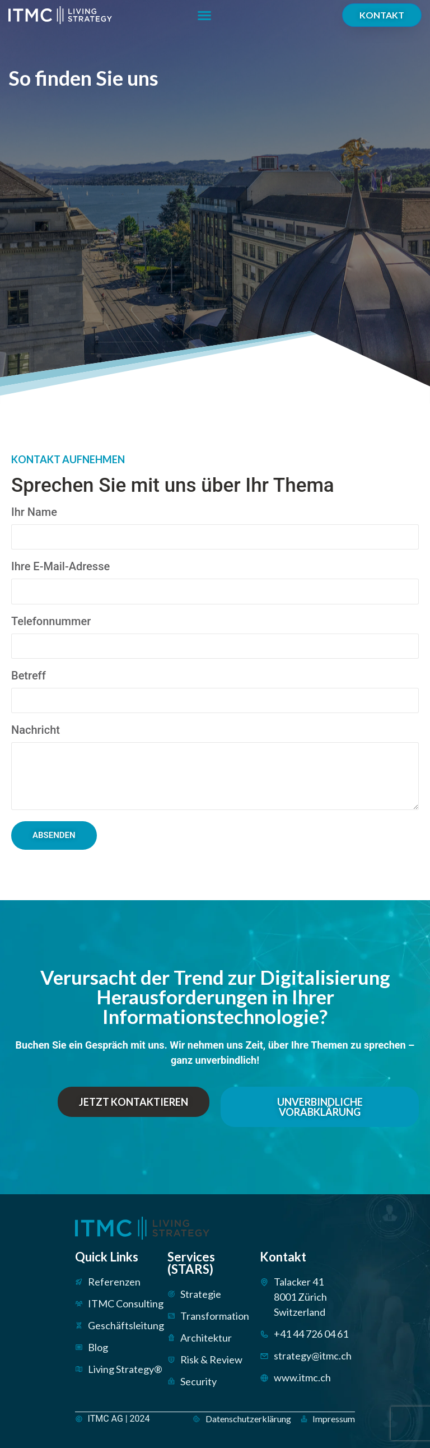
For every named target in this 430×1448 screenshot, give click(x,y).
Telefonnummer (51, 622)
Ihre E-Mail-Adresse (60, 567)
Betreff (28, 676)
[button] (204, 15)
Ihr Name (34, 512)
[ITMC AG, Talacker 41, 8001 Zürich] (315, 185)
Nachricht (35, 730)
